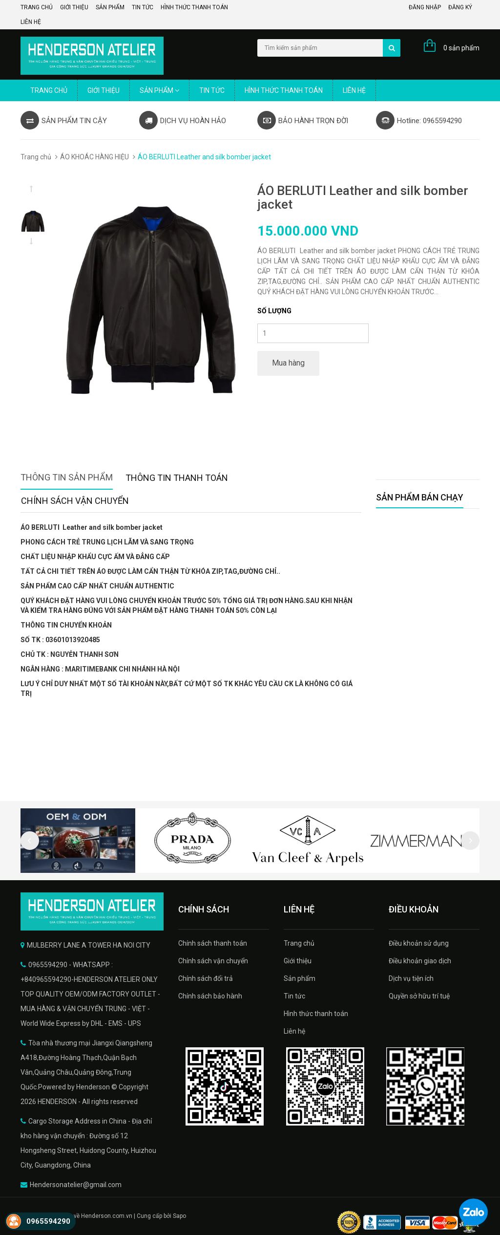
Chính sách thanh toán (212, 943)
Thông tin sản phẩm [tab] (67, 477)
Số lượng (274, 311)
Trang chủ (37, 7)
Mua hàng (288, 363)
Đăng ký (460, 7)
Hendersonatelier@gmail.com (76, 1185)
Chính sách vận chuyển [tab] (75, 501)
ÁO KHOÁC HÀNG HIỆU (94, 157)
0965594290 (48, 1221)
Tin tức (142, 7)
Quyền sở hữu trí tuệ (419, 996)
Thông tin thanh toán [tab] (176, 478)
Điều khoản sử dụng (419, 943)
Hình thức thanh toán (194, 7)
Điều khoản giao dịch (420, 961)
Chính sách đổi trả (205, 978)
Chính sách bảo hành (210, 996)
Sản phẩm (110, 7)
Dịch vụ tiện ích (411, 978)
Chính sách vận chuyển (213, 961)
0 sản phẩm (461, 48)
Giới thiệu (74, 7)
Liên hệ (31, 22)
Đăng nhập (425, 7)
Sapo (179, 1216)
